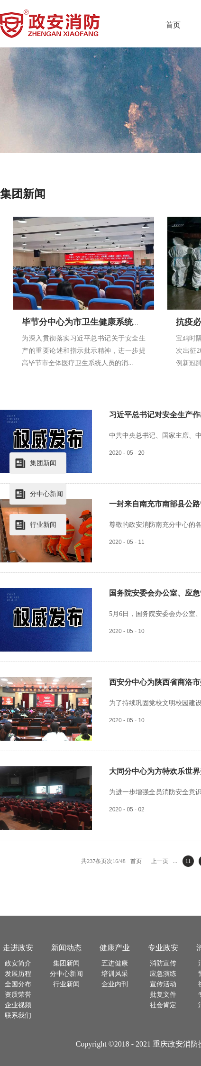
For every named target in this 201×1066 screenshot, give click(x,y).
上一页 (159, 861)
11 (188, 861)
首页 (173, 25)
